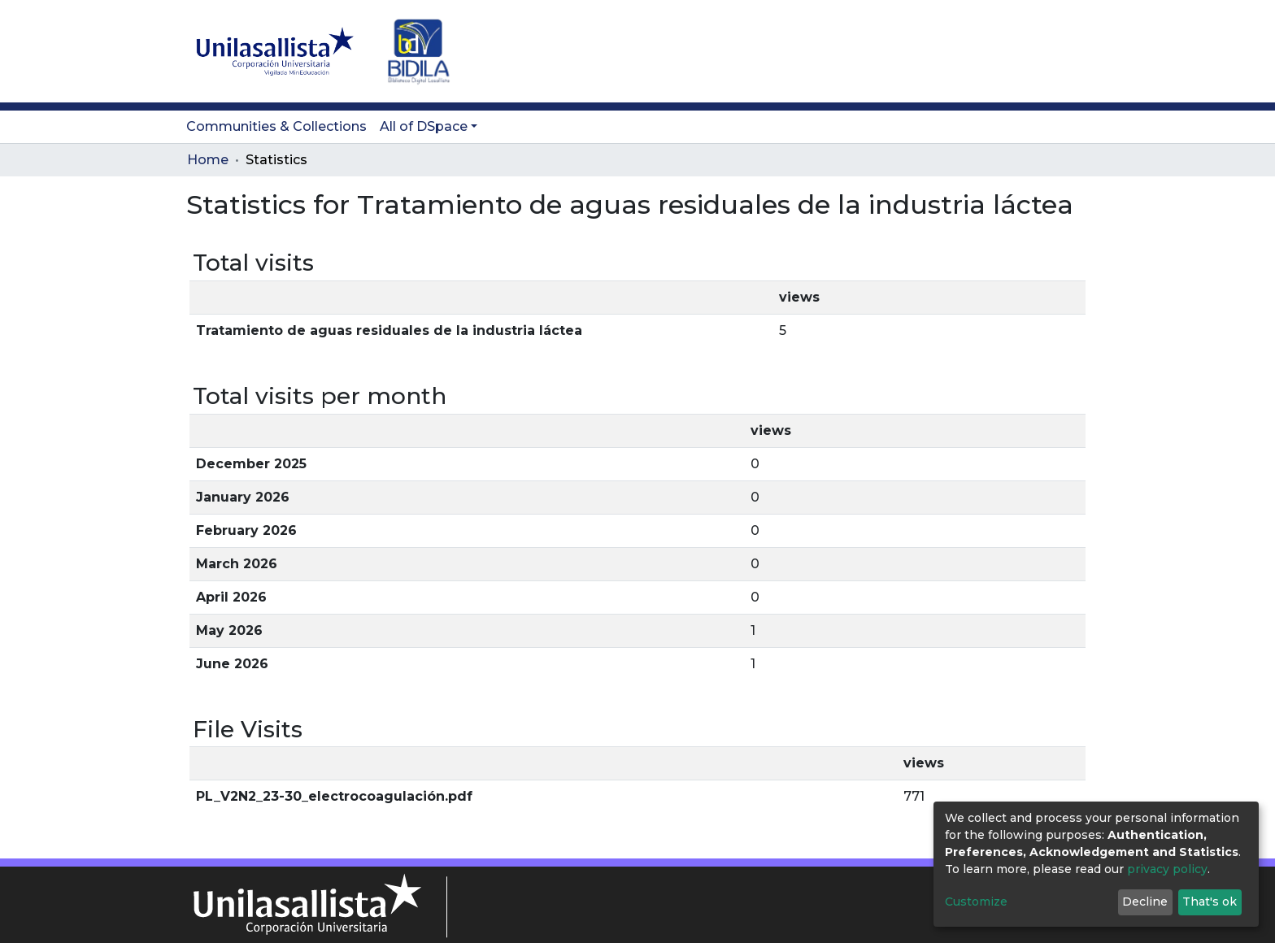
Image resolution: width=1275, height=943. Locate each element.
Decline (1145, 901)
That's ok (1209, 901)
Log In (1056, 51)
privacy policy (1167, 869)
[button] (1020, 51)
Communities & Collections (276, 126)
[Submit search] (995, 51)
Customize (976, 901)
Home (207, 159)
